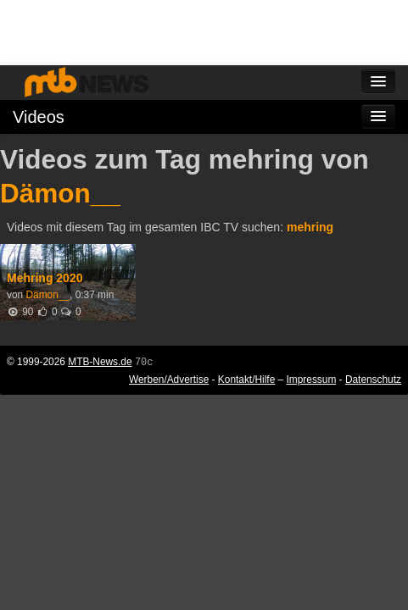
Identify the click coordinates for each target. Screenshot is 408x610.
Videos (38, 117)
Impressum (312, 379)
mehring (310, 227)
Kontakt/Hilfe (246, 379)
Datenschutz (373, 379)
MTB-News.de (99, 362)
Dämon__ (60, 193)
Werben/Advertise (169, 379)
